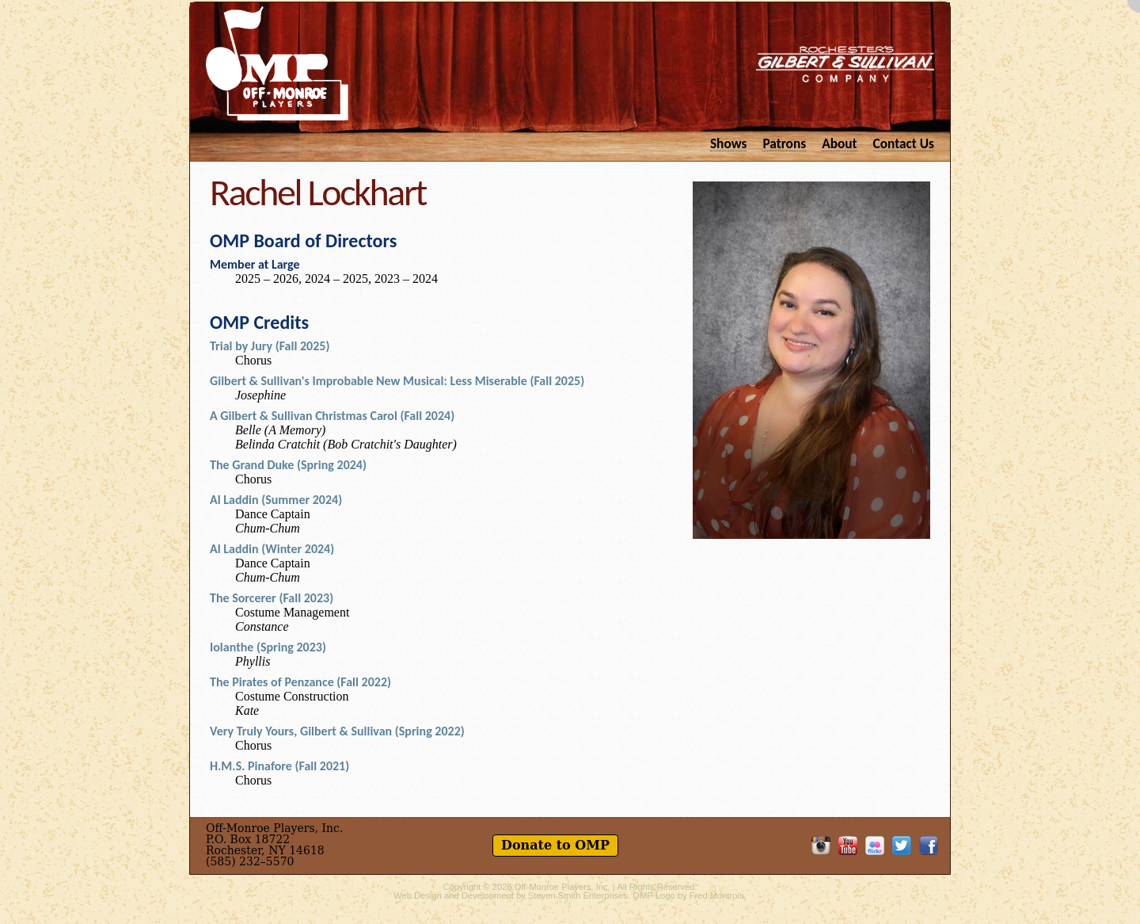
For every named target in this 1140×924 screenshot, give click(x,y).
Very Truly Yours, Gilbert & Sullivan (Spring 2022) (337, 731)
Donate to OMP (555, 845)
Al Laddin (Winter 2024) (272, 548)
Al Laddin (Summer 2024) (276, 499)
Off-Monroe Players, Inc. (562, 887)
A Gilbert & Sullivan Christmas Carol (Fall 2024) (332, 415)
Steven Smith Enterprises (578, 895)
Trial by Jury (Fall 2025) (269, 345)
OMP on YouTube (847, 845)
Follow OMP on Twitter (901, 845)
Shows (728, 143)
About (839, 143)
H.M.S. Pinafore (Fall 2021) (279, 765)
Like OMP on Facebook (928, 845)
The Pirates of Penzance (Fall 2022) (300, 681)
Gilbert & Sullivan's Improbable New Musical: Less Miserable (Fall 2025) (397, 380)
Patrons (784, 143)
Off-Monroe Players (277, 63)
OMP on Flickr (874, 845)
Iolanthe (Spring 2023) (268, 647)
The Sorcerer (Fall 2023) (271, 597)
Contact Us (903, 143)
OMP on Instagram (820, 845)
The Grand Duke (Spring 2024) (288, 464)
